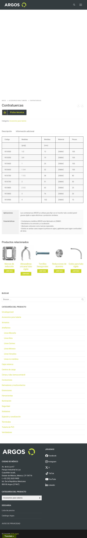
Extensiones (7, 390)
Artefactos (6, 328)
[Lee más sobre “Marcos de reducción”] (9, 271)
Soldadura (6, 411)
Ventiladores (7, 432)
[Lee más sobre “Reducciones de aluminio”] (59, 271)
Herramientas (7, 396)
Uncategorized (7, 312)
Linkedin (50, 485)
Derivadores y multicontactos (13, 385)
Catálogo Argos (8, 516)
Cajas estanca (7, 364)
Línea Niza (8, 338)
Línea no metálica (11, 359)
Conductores (7, 380)
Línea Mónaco (10, 349)
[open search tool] (74, 5)
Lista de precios (8, 510)
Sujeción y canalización (11, 417)
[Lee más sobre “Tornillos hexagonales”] (42, 271)
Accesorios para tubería (18, 100)
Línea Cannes (9, 343)
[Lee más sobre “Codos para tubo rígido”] (76, 271)
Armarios (5, 322)
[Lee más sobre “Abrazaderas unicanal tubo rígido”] (26, 274)
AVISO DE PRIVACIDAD (11, 523)
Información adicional (25, 131)
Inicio (4, 100)
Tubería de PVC (8, 427)
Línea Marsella (10, 333)
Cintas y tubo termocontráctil (13, 375)
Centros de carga (9, 369)
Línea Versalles (10, 354)
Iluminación (6, 401)
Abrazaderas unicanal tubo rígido (26, 266)
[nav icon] (80, 4)
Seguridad (6, 406)
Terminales (6, 422)
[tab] (7, 131)
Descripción (7, 131)
